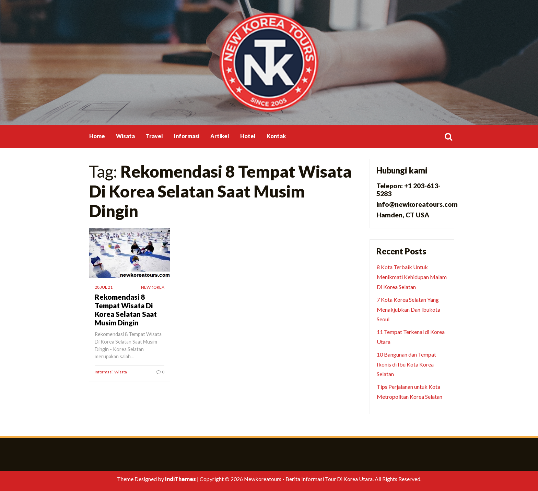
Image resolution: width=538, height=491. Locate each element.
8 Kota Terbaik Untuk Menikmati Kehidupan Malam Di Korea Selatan (412, 277)
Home (97, 136)
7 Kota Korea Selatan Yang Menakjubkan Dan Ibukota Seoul (408, 309)
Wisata (125, 136)
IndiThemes (180, 479)
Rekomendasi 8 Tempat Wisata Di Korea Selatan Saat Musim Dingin (126, 309)
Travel (154, 136)
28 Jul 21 (104, 287)
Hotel (248, 136)
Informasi (186, 136)
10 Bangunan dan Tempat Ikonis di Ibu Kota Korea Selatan (406, 364)
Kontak (276, 136)
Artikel (219, 136)
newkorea (152, 287)
